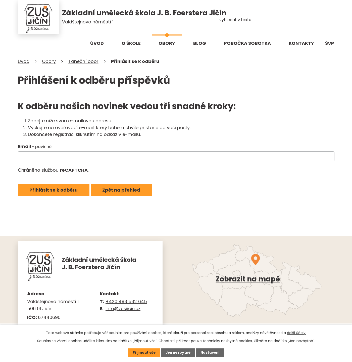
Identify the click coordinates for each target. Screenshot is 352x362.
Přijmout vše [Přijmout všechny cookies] (143, 352)
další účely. (296, 332)
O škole (131, 43)
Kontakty (301, 43)
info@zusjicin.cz (123, 309)
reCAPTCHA (74, 171)
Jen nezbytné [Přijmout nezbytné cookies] (178, 352)
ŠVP (329, 43)
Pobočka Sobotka (247, 43)
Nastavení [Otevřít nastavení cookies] (211, 352)
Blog (199, 43)
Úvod (97, 43)
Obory (167, 43)
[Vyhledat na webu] (313, 16)
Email (35, 147)
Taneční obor (83, 62)
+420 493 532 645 (126, 302)
